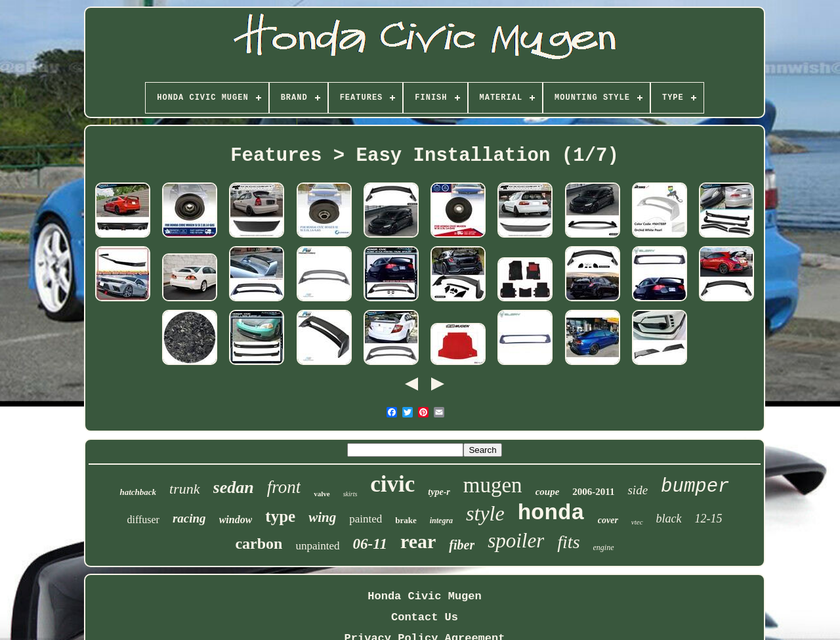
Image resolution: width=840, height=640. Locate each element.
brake (406, 520)
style (485, 513)
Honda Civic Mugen (424, 596)
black (669, 518)
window (236, 519)
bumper (695, 487)
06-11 (370, 544)
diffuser (143, 519)
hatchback (137, 492)
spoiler (516, 540)
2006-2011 (593, 491)
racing (189, 518)
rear (418, 541)
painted (365, 519)
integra (441, 520)
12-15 (709, 518)
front (284, 487)
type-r (439, 492)
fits (568, 542)
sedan (233, 487)
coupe (548, 491)
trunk (184, 488)
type (280, 516)
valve (321, 494)
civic (392, 484)
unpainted (317, 546)
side (637, 490)
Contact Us (424, 617)
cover (608, 520)
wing (322, 517)
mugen (492, 485)
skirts (350, 494)
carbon (258, 543)
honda (551, 513)
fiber (461, 545)
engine (603, 547)
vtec (637, 522)
